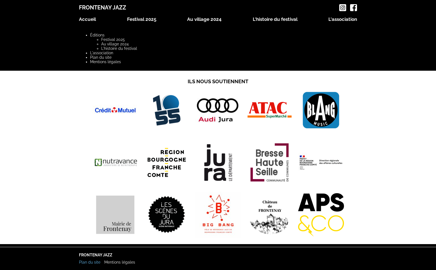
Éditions (97, 35)
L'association (342, 19)
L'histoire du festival (275, 19)
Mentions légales (105, 62)
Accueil (87, 19)
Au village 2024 (204, 19)
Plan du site (101, 57)
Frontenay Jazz (102, 7)
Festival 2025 (141, 19)
